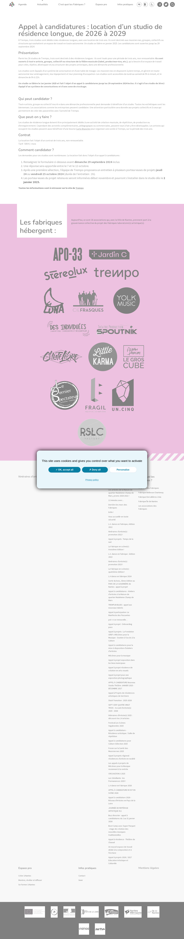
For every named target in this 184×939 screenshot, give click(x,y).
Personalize (123, 469)
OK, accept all (64, 469)
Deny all (95, 469)
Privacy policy (92, 480)
